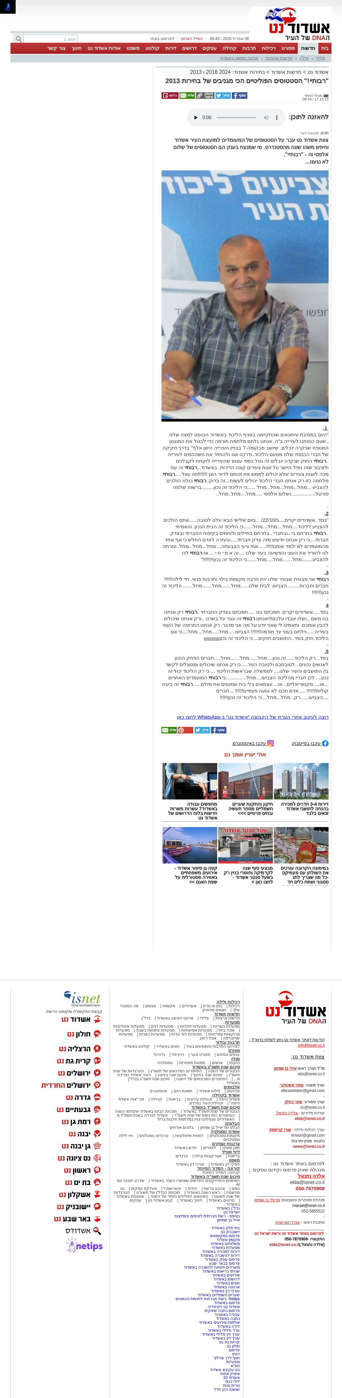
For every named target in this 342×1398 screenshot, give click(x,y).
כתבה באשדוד (227, 1318)
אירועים (233, 1091)
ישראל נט (231, 1212)
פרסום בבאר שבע (224, 1263)
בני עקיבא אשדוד (225, 1369)
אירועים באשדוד (226, 1275)
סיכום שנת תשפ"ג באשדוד (216, 1066)
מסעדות (232, 1022)
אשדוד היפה (229, 1099)
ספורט (288, 48)
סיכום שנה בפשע (172, 1075)
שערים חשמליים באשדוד (219, 1295)
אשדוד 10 (231, 1377)
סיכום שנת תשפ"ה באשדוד (215, 1176)
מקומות (168, 1006)
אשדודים (189, 1006)
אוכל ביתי (226, 1030)
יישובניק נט (229, 1232)
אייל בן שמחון (228, 1220)
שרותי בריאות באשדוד (221, 1271)
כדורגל (159, 1054)
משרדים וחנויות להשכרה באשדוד (212, 1267)
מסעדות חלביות (193, 1026)
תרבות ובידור (228, 1042)
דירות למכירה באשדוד (221, 1251)
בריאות (174, 1099)
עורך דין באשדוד (226, 1338)
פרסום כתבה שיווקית (221, 1310)
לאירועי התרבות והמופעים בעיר (213, 1046)
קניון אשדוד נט (160, 1200)
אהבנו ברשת (214, 1188)
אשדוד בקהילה (226, 1095)
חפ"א (235, 1366)
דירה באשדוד (228, 1326)
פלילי (320, 57)
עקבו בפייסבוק (310, 743)
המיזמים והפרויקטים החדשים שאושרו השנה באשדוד (195, 1180)
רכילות (269, 48)
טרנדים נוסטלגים (153, 1135)
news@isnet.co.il (309, 1146)
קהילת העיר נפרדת (206, 1103)
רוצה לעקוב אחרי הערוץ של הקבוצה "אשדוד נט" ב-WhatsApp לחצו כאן (253, 717)
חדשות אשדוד (286, 72)
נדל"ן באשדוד (228, 1208)
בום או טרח (212, 1006)
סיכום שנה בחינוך (207, 1075)
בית (325, 48)
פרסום (234, 1350)
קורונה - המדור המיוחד (218, 1168)
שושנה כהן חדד (227, 1389)
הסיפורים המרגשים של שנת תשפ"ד (204, 1115)
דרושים (189, 48)
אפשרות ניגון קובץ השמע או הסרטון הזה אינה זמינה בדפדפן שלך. (236, 117)
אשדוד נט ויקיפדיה (223, 1306)
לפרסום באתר (162, 38)
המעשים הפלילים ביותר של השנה (179, 1196)
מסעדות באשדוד (226, 1247)
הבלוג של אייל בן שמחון (220, 1127)
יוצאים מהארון (214, 1010)
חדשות (308, 48)
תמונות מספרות (192, 1062)
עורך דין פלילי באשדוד (220, 1334)
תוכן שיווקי (231, 1148)
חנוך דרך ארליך (227, 1358)
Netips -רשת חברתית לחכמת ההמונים (208, 1299)
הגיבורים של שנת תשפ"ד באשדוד (211, 1111)
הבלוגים (232, 1123)
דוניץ (236, 1354)
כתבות (234, 1062)
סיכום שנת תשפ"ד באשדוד (215, 1107)
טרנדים (182, 1156)
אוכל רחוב (208, 1038)
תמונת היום (183, 1091)
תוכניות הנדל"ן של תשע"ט (158, 1192)
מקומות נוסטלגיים (224, 1135)
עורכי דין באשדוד (190, 1164)
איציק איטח (230, 1373)
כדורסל (178, 1054)
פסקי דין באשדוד (225, 1164)
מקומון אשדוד (228, 1239)
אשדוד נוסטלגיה (225, 1131)
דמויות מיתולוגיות (189, 1135)
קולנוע (152, 48)
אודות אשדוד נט (104, 48)
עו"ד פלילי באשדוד (223, 1330)
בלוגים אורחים (182, 1127)
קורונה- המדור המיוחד (221, 1172)
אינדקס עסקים (144, 1188)
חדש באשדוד (185, 1148)
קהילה (229, 48)
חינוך (76, 48)
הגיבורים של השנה (224, 1071)
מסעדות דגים (162, 1026)
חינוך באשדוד (191, 1200)
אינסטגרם (158, 1091)
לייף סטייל (231, 1151)
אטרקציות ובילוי (208, 1156)
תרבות (249, 48)
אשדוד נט (317, 72)
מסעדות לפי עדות (186, 1034)
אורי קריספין (280, 1129)
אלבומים (232, 1086)
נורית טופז (231, 1385)
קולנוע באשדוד (137, 1046)
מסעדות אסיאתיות (196, 1030)
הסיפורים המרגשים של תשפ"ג (175, 1071)
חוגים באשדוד (168, 1046)
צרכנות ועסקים (226, 1143)
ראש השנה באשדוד (203, 1192)
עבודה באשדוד (226, 1314)
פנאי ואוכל (172, 1188)
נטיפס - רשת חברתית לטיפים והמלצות (207, 1216)
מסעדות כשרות (152, 1034)
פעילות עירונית (199, 1099)
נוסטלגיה (165, 1062)
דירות (170, 48)
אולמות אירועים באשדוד (219, 1322)
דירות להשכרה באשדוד (220, 1255)
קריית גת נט (229, 1342)
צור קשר (56, 48)
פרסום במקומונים (225, 1236)
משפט (133, 48)
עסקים (209, 48)
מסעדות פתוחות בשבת (155, 1030)
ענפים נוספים (228, 1054)
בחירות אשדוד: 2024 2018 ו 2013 (227, 72)
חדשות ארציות (279, 57)
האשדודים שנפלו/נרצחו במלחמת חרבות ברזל (196, 1119)
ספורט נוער (200, 1054)
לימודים (209, 1148)
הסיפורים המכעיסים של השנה (201, 1079)
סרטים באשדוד (221, 1200)
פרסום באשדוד (226, 1302)
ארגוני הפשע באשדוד (239, 57)
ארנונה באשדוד (227, 1287)
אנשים (150, 1006)
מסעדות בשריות (226, 1026)
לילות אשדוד (209, 1091)
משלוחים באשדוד (225, 1243)
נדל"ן (304, 57)
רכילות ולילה (228, 1001)
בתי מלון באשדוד (225, 1228)
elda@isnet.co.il (310, 1118)
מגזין (235, 1058)
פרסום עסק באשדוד (222, 1259)
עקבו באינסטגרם (253, 743)
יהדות (192, 1188)
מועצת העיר (309, 133)
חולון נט (232, 1346)
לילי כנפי (232, 1381)
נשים (236, 1188)
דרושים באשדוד (226, 1279)
